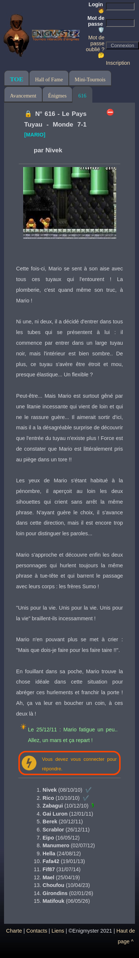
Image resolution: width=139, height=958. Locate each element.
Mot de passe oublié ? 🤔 (95, 46)
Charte (14, 931)
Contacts (36, 931)
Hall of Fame (49, 79)
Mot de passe (96, 24)
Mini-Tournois (90, 79)
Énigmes (57, 96)
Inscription (118, 63)
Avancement (23, 96)
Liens (57, 931)
